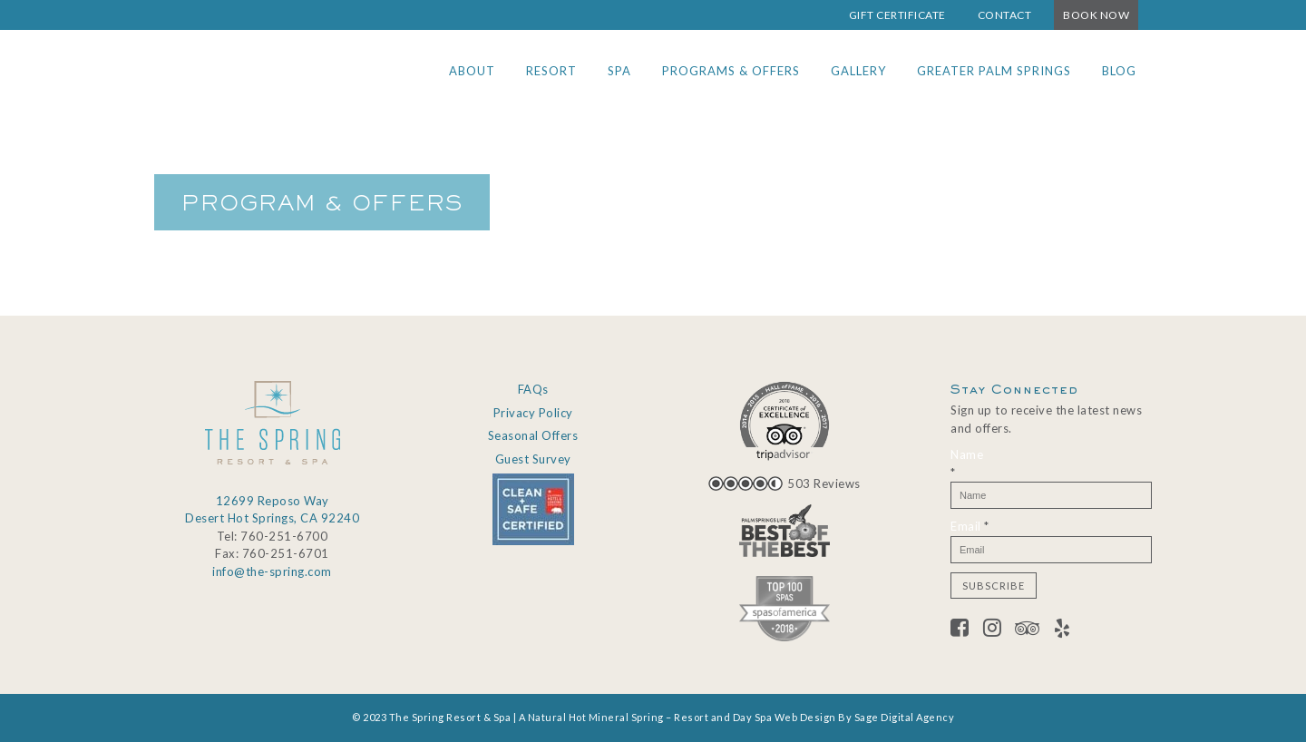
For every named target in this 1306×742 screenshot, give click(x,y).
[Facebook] (966, 630)
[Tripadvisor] (1034, 630)
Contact (1005, 15)
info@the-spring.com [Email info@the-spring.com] (272, 571)
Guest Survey (533, 459)
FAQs (533, 389)
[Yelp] (1062, 630)
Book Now (1096, 15)
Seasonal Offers (533, 435)
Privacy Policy (533, 412)
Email (969, 526)
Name (966, 463)
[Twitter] (999, 630)
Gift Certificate (897, 15)
